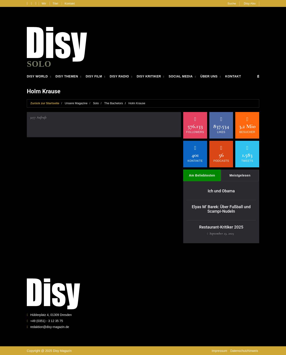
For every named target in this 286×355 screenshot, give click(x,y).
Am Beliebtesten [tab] (202, 175)
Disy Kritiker (149, 76)
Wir (44, 3)
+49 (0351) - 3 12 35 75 (46, 320)
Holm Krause (136, 103)
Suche (231, 3)
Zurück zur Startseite (44, 103)
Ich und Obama (221, 191)
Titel (55, 3)
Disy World (37, 76)
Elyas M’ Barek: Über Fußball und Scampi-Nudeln (221, 208)
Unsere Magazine (76, 103)
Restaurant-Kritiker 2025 (221, 226)
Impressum (219, 350)
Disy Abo (250, 3)
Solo (96, 103)
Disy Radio (119, 76)
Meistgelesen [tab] (239, 175)
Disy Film (94, 76)
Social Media (181, 76)
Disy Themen (66, 76)
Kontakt (70, 3)
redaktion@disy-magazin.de (49, 326)
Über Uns (209, 76)
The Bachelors (113, 103)
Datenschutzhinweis (244, 350)
